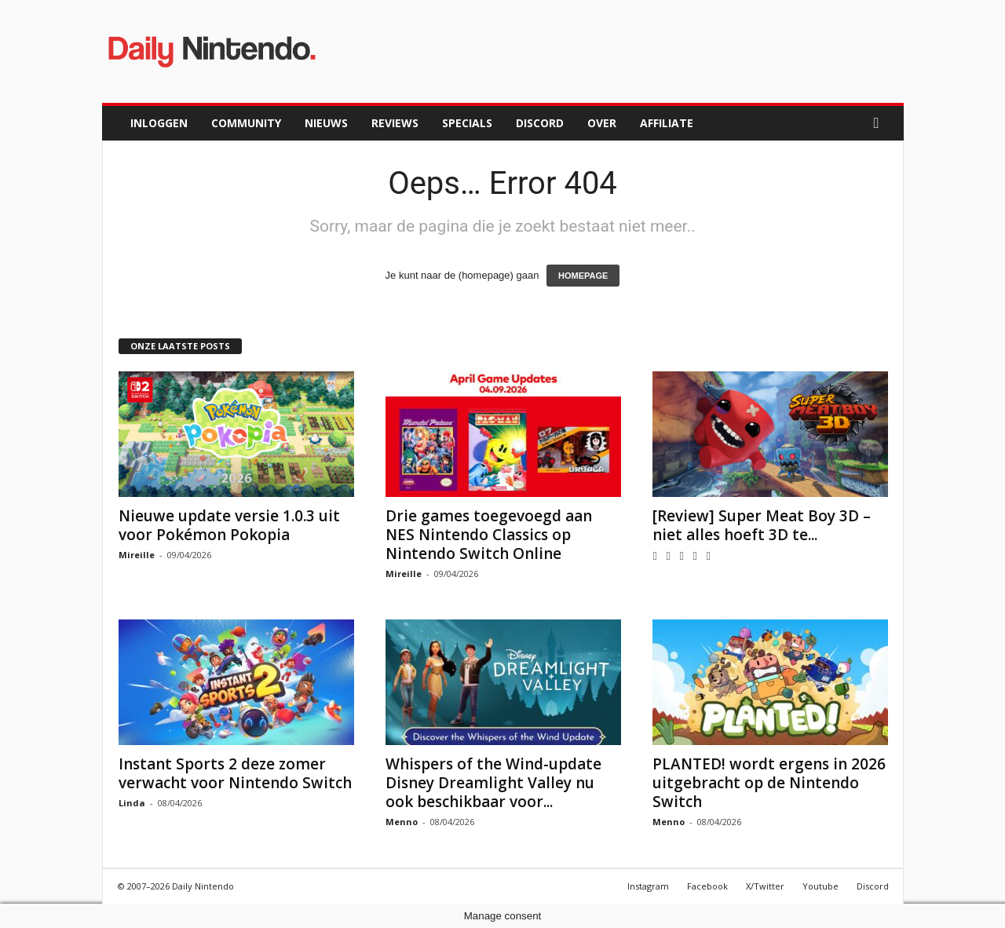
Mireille (137, 555)
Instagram (648, 886)
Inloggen (159, 122)
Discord (540, 122)
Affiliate (666, 122)
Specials (467, 122)
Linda (132, 803)
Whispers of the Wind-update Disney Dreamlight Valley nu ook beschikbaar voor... (493, 783)
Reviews (394, 122)
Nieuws (326, 122)
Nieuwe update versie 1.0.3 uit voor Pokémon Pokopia (229, 525)
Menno (402, 822)
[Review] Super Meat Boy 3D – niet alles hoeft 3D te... (761, 525)
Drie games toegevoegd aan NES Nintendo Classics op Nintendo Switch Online (489, 535)
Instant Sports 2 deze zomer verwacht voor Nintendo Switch (235, 773)
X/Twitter (765, 886)
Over (601, 122)
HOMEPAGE (583, 275)
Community (246, 122)
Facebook (707, 886)
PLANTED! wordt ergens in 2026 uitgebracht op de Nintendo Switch (769, 783)
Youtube (820, 886)
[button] (880, 123)
